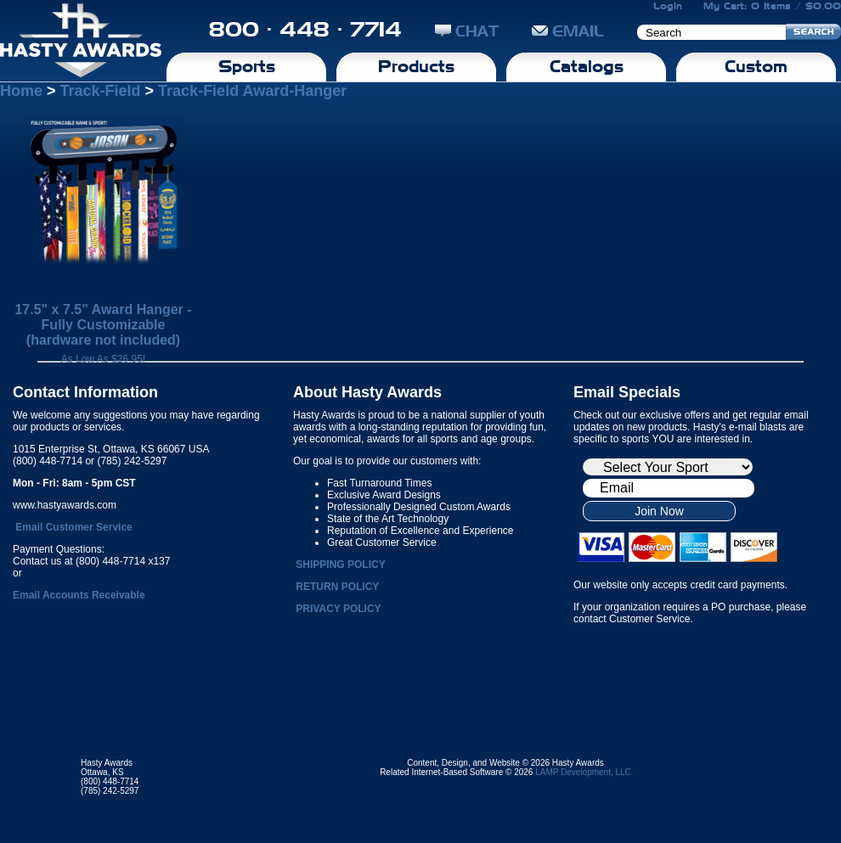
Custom (756, 66)
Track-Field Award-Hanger (252, 90)
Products (416, 66)
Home (21, 90)
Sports (246, 66)
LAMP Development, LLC (583, 772)
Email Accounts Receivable (79, 595)
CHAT (467, 31)
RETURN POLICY (337, 587)
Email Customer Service (73, 527)
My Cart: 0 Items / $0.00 (772, 6)
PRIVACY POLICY (338, 609)
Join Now (659, 511)
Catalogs (587, 66)
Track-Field (100, 90)
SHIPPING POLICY (340, 564)
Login (667, 6)
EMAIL (568, 31)
